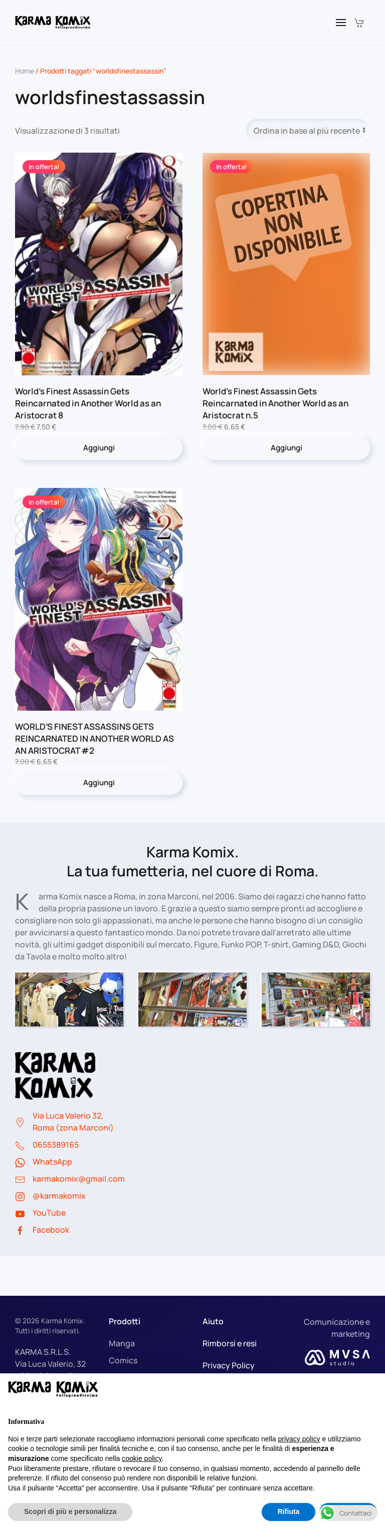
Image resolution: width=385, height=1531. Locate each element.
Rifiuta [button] (289, 1511)
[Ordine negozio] (308, 131)
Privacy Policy (229, 1365)
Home (24, 71)
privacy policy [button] (299, 1439)
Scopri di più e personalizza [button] (70, 1511)
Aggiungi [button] (99, 447)
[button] (341, 22)
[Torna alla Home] (52, 22)
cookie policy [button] (141, 1458)
